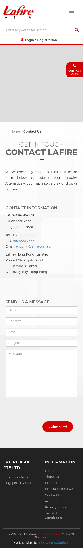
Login (29, 40)
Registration (47, 40)
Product (51, 483)
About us (52, 477)
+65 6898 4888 (23, 235)
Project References (59, 489)
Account (51, 501)
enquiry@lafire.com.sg (33, 246)
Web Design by (26, 543)
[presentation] (39, 409)
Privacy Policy (56, 507)
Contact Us (53, 495)
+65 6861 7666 (23, 241)
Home (15, 131)
